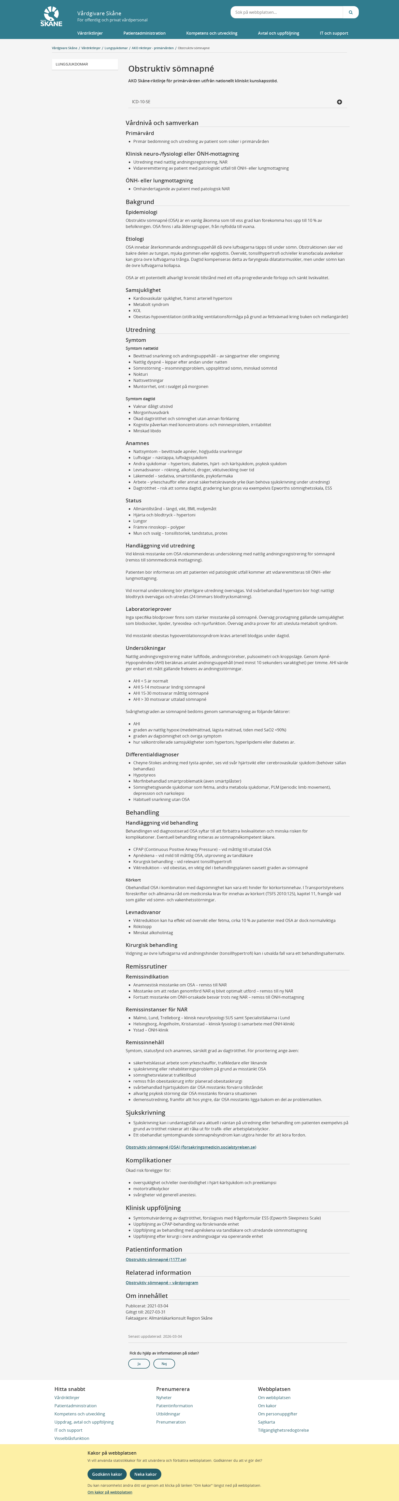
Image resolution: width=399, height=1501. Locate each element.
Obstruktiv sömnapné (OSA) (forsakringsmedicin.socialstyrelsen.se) (191, 1147)
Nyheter (164, 1397)
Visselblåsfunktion (71, 1438)
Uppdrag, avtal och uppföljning (84, 1422)
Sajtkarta (266, 1422)
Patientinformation (174, 1406)
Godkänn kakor (107, 1474)
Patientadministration (75, 1406)
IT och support (68, 1430)
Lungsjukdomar (72, 64)
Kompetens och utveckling (79, 1414)
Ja (139, 1363)
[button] (90, 33)
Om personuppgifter (277, 1414)
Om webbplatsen (274, 1397)
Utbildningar (168, 1414)
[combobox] (287, 12)
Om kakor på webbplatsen (110, 1492)
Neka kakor (145, 1474)
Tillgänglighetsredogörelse (283, 1430)
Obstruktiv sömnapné (194, 48)
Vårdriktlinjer (67, 1397)
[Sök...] (351, 12)
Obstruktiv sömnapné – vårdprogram (162, 1282)
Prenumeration (171, 1422)
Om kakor (267, 1406)
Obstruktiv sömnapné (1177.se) (156, 1259)
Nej (164, 1363)
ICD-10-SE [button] (237, 102)
